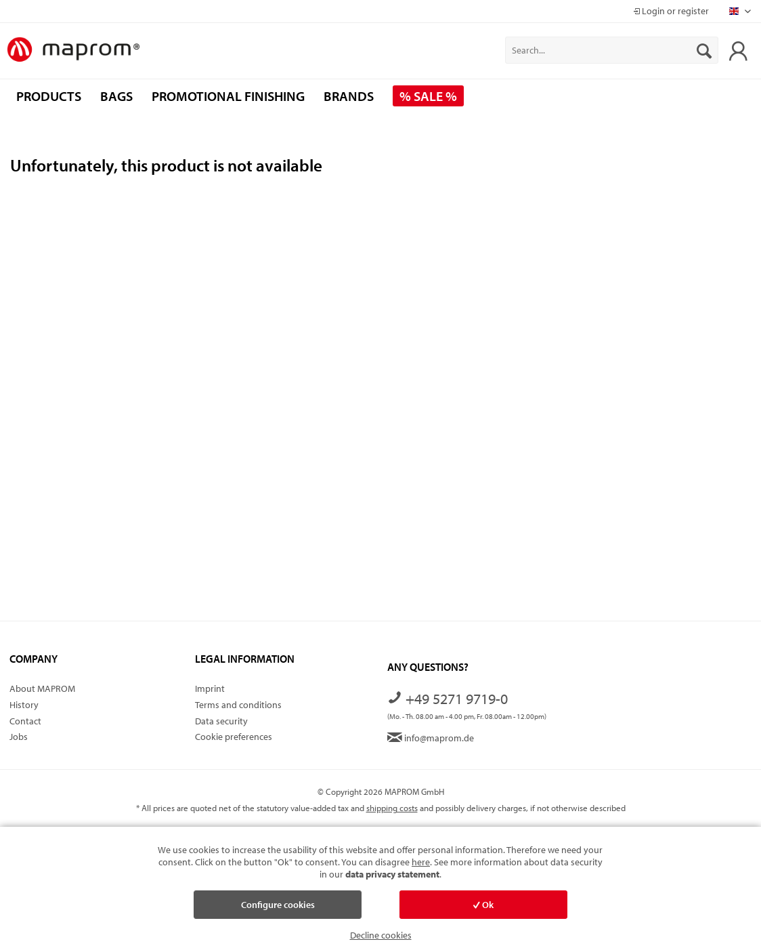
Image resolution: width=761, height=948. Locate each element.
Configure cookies (278, 905)
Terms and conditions (238, 705)
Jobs (18, 736)
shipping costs (392, 807)
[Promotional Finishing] (228, 95)
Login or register (671, 11)
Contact (25, 721)
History (24, 705)
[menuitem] (611, 50)
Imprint (210, 688)
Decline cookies (381, 935)
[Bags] (116, 95)
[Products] (49, 95)
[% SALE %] (428, 95)
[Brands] (348, 95)
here (421, 862)
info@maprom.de (430, 738)
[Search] (704, 50)
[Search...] (611, 50)
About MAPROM (42, 688)
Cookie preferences (233, 736)
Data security (221, 721)
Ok (483, 905)
